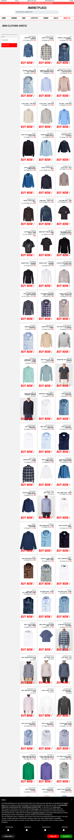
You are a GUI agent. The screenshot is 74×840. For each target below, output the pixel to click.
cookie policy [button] (56, 807)
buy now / (27, 63)
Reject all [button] (53, 836)
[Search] (36, 12)
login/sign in (4, 0)
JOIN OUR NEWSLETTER (49, 0)
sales (56, 18)
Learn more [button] (8, 836)
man (23, 18)
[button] (71, 799)
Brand (45, 18)
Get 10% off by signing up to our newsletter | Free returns (57, 3)
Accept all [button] (66, 836)
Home (4, 18)
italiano (71, 0)
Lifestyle (34, 18)
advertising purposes (38, 812)
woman (14, 18)
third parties (35, 809)
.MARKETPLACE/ (37, 8)
